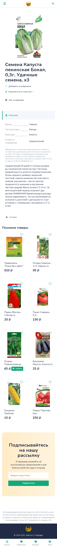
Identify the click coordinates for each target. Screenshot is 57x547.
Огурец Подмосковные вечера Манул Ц (13, 364)
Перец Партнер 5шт (41, 412)
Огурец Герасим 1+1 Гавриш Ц (42, 265)
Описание (12, 115)
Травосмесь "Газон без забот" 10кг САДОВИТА (13, 266)
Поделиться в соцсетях (18, 91)
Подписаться (28, 483)
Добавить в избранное (18, 86)
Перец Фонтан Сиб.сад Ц (12, 314)
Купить (17, 369)
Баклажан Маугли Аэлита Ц (42, 363)
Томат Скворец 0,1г (41, 314)
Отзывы (11, 217)
